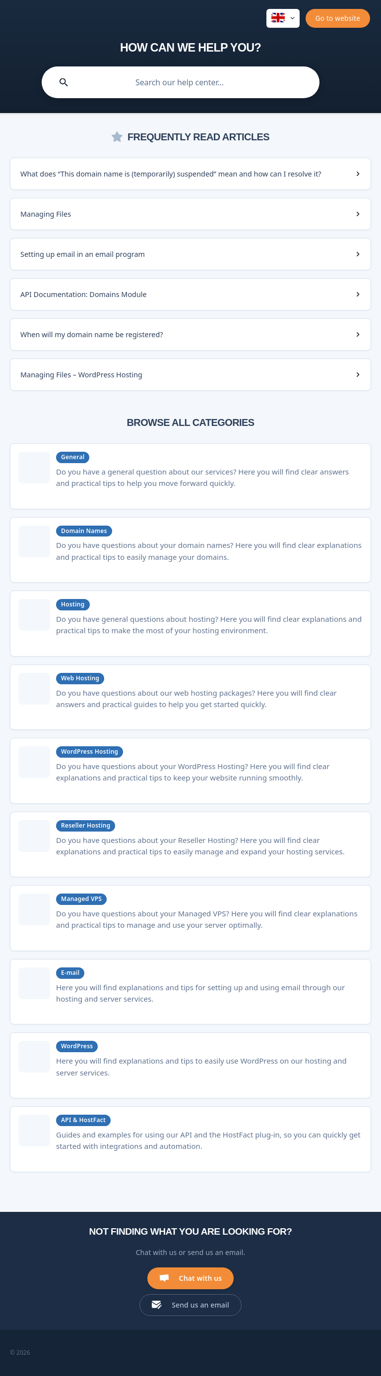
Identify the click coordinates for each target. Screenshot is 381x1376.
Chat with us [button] (200, 1278)
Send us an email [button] (200, 1305)
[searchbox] (180, 82)
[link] (190, 174)
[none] (283, 18)
